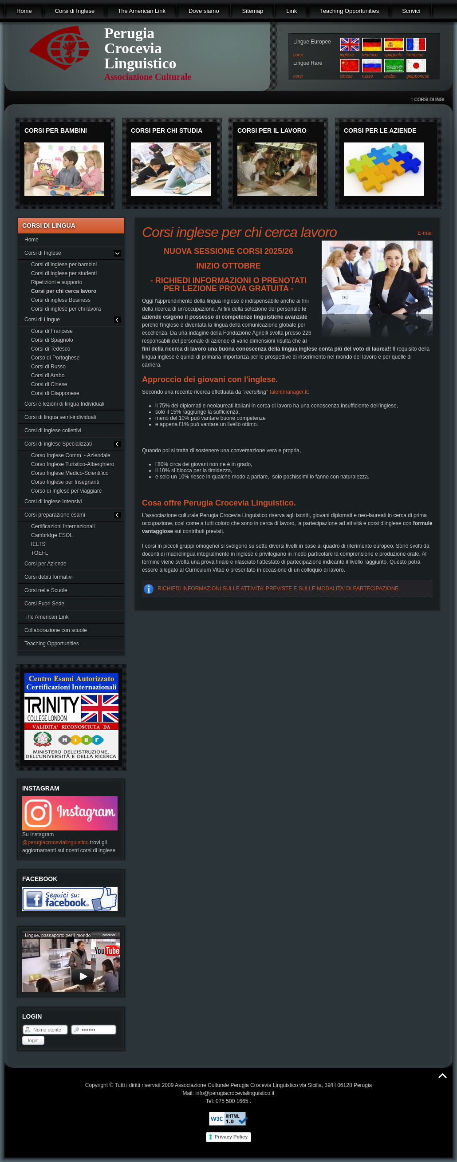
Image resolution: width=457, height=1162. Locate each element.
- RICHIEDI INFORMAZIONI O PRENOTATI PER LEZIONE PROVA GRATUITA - (228, 284)
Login (33, 1040)
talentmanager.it (288, 392)
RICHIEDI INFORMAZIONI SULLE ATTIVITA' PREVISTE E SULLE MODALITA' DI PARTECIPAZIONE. (279, 588)
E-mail (424, 233)
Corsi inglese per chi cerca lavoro (239, 232)
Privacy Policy (231, 1136)
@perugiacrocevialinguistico (55, 842)
